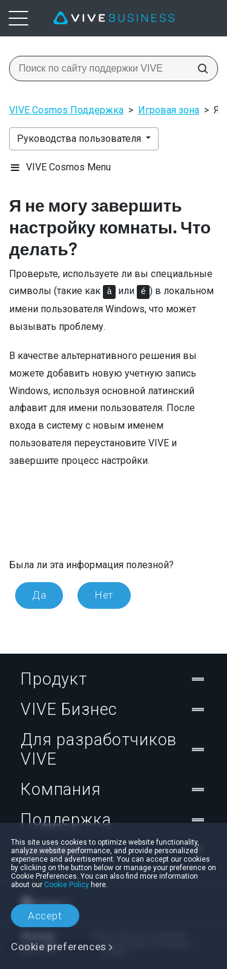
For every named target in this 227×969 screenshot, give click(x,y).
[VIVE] (113, 18)
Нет (104, 595)
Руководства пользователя (80, 138)
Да (39, 595)
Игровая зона (168, 110)
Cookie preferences (59, 947)
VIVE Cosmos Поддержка (66, 110)
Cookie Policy (66, 884)
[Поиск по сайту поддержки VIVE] (199, 68)
